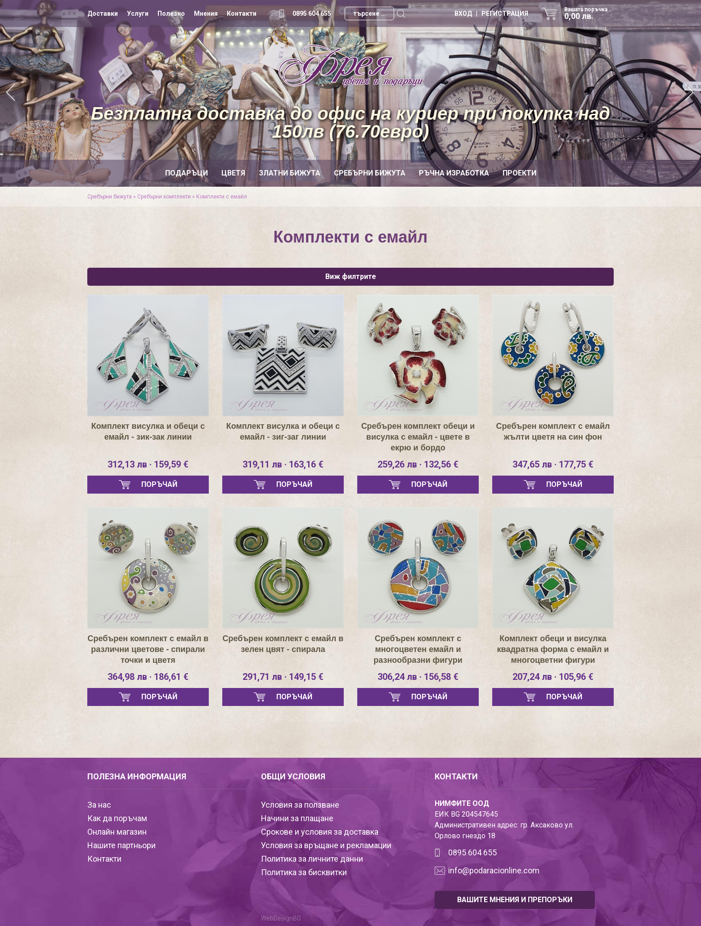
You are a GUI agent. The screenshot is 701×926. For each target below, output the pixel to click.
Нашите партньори (121, 845)
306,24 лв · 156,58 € (417, 676)
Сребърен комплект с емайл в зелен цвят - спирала (283, 644)
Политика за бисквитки (304, 872)
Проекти (519, 173)
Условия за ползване (300, 804)
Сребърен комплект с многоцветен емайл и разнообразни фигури (417, 649)
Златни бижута (289, 173)
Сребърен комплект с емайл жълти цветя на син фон (553, 431)
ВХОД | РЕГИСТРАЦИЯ (491, 13)
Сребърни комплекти (164, 196)
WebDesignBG (281, 918)
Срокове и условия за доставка (319, 831)
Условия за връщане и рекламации (326, 845)
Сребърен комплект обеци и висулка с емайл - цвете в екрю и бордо (418, 437)
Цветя (233, 173)
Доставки (102, 13)
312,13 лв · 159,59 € (148, 464)
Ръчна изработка (454, 173)
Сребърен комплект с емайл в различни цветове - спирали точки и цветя (148, 649)
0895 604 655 (311, 13)
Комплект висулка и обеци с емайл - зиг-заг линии (283, 431)
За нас (99, 804)
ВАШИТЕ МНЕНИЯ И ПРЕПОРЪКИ (514, 899)
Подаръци (186, 173)
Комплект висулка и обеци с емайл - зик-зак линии (148, 431)
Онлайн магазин (117, 831)
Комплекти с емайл (221, 196)
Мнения (206, 13)
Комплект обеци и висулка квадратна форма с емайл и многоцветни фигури (553, 649)
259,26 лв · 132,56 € (417, 464)
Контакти (241, 13)
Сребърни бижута (369, 173)
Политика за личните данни (312, 858)
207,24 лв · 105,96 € (552, 676)
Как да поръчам (117, 818)
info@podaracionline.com (493, 870)
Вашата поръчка (589, 13)
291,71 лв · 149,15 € (283, 676)
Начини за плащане (297, 818)
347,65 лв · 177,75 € (552, 464)
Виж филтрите (350, 276)
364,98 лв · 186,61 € (148, 676)
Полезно (171, 13)
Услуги (137, 13)
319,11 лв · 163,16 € (283, 464)
